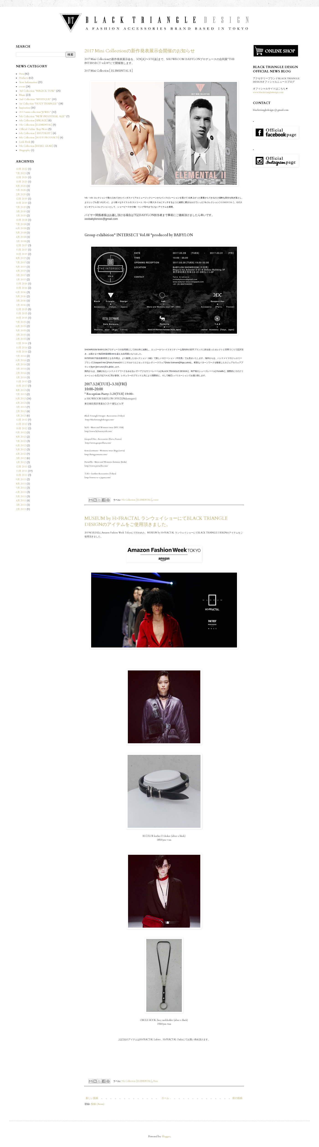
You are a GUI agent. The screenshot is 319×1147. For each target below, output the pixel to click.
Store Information (28, 82)
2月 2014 (21, 373)
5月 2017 (21, 267)
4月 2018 (21, 237)
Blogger (166, 1136)
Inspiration (24, 107)
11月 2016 (21, 283)
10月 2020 (21, 181)
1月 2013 (21, 415)
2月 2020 (21, 194)
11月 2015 (21, 313)
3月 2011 (21, 505)
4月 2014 (21, 364)
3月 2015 (21, 335)
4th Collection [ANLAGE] (33, 120)
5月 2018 (21, 232)
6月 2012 (21, 445)
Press (155, 1081)
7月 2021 (21, 173)
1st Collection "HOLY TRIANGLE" (38, 103)
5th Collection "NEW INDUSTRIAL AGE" (42, 116)
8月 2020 (21, 186)
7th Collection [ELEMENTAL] (136, 499)
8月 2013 (21, 390)
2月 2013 (21, 411)
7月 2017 (21, 262)
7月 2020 (21, 190)
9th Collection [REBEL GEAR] (36, 146)
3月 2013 (21, 407)
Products (23, 78)
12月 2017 (21, 245)
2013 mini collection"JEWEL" (35, 112)
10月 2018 (21, 220)
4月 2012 (21, 454)
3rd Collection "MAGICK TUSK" (37, 91)
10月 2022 (21, 169)
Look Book (24, 142)
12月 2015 (21, 309)
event (156, 499)
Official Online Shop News (33, 129)
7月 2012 (21, 441)
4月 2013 (21, 403)
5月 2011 (21, 496)
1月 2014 (21, 377)
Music (22, 95)
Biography (24, 150)
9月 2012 (21, 432)
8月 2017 (21, 258)
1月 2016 (21, 305)
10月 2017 (21, 254)
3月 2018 (21, 241)
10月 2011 (21, 475)
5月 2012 (21, 449)
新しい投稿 (92, 1098)
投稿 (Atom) (97, 1104)
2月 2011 (21, 509)
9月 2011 (21, 479)
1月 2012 (21, 462)
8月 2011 (21, 483)
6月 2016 (21, 292)
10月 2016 (21, 288)
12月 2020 (21, 177)
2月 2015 (21, 339)
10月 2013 (21, 386)
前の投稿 (237, 1098)
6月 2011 (21, 492)
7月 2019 (21, 207)
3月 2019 (21, 211)
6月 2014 (21, 360)
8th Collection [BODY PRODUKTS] (39, 137)
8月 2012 (21, 437)
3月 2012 (21, 458)
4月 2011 (21, 500)
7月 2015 (21, 322)
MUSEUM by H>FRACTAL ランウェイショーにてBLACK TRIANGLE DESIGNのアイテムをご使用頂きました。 (156, 521)
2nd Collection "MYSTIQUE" (35, 99)
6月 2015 (21, 326)
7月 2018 (21, 224)
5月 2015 (21, 330)
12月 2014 (21, 343)
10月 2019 (21, 203)
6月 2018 (21, 228)
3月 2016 (21, 300)
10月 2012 (21, 428)
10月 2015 (21, 318)
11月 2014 (21, 347)
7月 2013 (21, 394)
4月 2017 (21, 271)
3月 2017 (21, 275)
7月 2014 (21, 356)
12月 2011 (21, 466)
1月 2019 (21, 215)
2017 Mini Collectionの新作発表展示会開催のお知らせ (140, 51)
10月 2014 (21, 351)
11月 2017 (21, 249)
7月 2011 (21, 488)
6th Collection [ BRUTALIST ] (35, 133)
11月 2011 (21, 471)
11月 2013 (21, 381)
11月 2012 (21, 424)
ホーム (165, 1098)
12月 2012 (21, 419)
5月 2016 (21, 296)
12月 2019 (21, 198)
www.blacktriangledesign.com (268, 92)
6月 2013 (21, 398)
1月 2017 (21, 279)
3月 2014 (21, 368)
